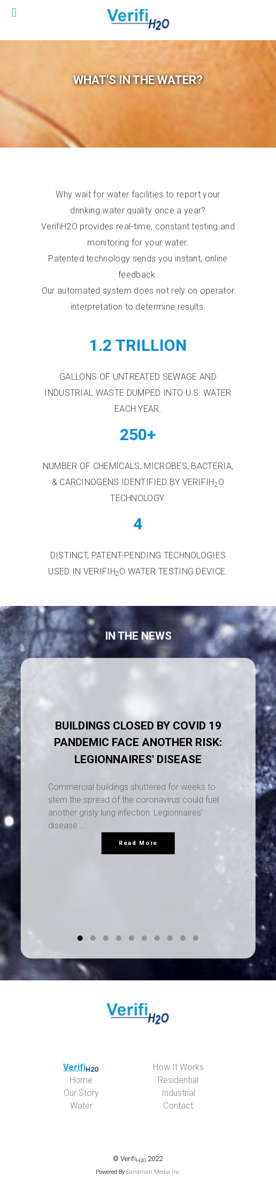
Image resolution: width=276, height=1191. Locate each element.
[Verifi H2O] (138, 20)
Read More (138, 843)
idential (178, 1080)
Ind (178, 1093)
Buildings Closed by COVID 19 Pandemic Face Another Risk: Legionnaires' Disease (138, 742)
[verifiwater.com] (138, 1014)
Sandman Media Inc (153, 1172)
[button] (80, 938)
